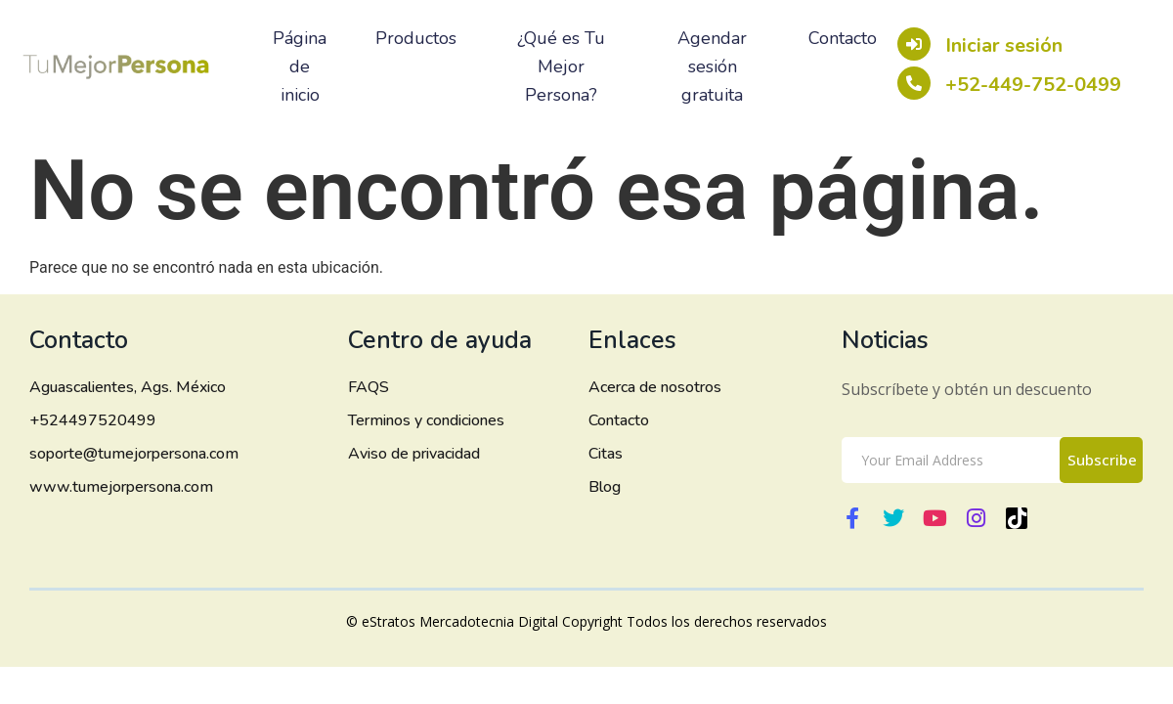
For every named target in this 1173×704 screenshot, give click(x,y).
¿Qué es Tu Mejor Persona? (561, 66)
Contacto (842, 38)
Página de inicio (299, 66)
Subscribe (1102, 459)
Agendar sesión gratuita (712, 66)
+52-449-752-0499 (1035, 84)
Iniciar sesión (1005, 45)
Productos (415, 38)
